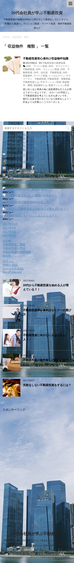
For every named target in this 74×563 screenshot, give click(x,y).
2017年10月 (10, 224)
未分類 (7, 255)
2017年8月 (9, 231)
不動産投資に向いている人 (23, 168)
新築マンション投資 (59, 85)
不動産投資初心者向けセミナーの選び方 (28, 138)
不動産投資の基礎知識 (53, 63)
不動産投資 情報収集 (58, 79)
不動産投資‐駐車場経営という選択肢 (29, 182)
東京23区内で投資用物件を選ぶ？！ (29, 202)
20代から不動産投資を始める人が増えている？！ (34, 134)
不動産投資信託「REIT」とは (25, 155)
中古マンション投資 (50, 82)
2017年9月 (9, 227)
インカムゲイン (57, 75)
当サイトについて (39, 525)
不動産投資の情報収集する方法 (26, 161)
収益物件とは (40, 85)
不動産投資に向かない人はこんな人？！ (28, 142)
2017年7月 (9, 235)
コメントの (13, 268)
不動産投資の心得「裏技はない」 (27, 188)
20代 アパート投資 (36, 66)
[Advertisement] (37, 462)
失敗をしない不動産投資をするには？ (27, 149)
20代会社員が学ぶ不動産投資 (37, 13)
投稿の (10, 265)
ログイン (8, 261)
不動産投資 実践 (14, 244)
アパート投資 (40, 75)
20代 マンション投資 (47, 69)
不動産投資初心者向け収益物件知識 (45, 58)
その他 (7, 240)
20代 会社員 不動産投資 (47, 72)
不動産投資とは (31, 82)
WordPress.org (12, 272)
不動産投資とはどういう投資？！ (27, 175)
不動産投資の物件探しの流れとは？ (25, 145)
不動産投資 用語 (14, 248)
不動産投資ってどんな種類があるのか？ (31, 195)
